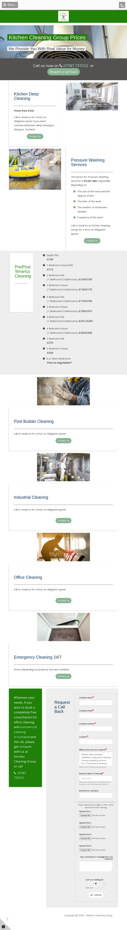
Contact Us (35, 136)
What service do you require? (93, 749)
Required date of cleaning (91, 773)
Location (83, 737)
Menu (9, 4)
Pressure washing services (96, 760)
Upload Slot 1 (85, 811)
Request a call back (63, 72)
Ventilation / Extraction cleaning (96, 757)
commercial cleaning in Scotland (25, 732)
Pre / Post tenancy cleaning (96, 763)
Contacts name (86, 697)
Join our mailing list (94, 881)
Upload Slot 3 (85, 834)
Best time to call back (88, 791)
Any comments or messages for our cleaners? (96, 858)
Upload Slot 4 (85, 846)
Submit (96, 894)
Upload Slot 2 (85, 823)
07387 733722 (76, 65)
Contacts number (87, 723)
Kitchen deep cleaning (96, 754)
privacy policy (99, 887)
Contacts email (86, 710)
